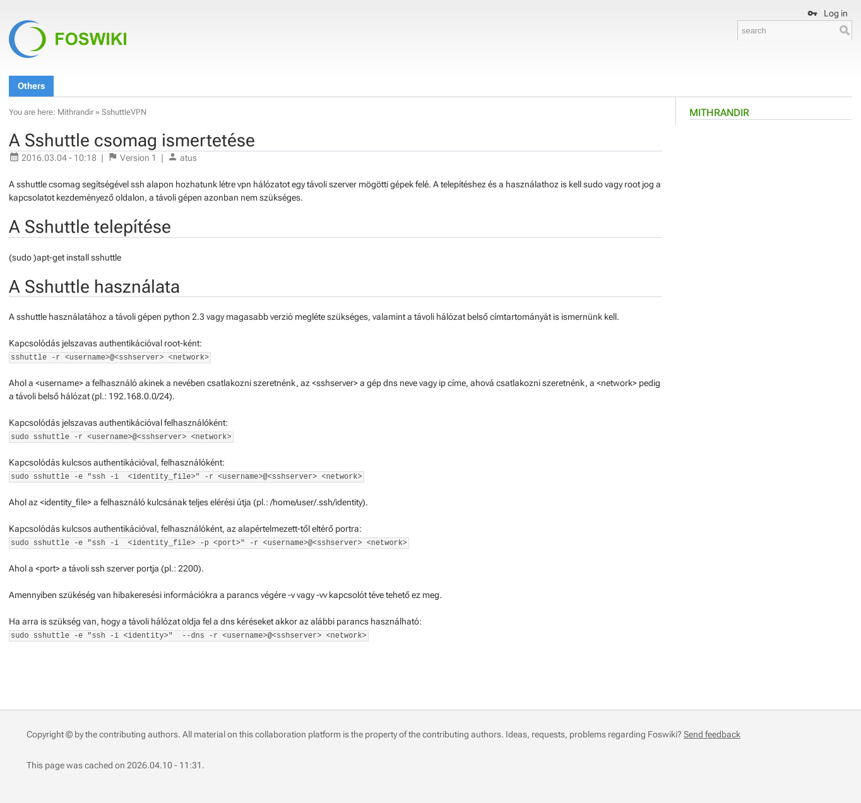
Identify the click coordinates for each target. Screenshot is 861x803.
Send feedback (712, 734)
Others (31, 86)
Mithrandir (719, 113)
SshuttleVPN (124, 112)
